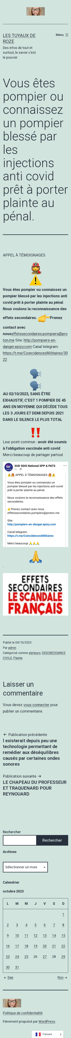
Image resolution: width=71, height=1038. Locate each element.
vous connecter (36, 705)
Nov (63, 977)
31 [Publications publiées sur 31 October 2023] (17, 967)
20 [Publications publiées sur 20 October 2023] (45, 946)
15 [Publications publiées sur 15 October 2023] (63, 935)
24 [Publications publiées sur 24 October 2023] (17, 957)
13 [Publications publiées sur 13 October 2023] (45, 935)
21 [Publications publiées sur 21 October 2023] (54, 946)
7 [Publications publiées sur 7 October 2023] (54, 925)
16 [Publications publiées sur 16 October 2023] (8, 946)
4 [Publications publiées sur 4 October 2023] (26, 925)
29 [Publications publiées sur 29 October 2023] (63, 957)
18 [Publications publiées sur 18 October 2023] (26, 946)
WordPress (46, 1021)
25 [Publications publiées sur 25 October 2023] (26, 957)
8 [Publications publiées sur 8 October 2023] (63, 925)
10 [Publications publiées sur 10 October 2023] (17, 935)
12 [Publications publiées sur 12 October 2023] (35, 935)
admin (12, 648)
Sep (8, 977)
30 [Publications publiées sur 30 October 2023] (8, 967)
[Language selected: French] (47, 1034)
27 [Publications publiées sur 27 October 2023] (45, 957)
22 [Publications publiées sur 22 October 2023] (63, 946)
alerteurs (35, 653)
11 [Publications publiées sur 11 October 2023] (26, 935)
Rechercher (12, 832)
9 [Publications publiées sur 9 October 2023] (8, 935)
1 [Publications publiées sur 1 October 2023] (63, 914)
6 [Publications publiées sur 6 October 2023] (45, 925)
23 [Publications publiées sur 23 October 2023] (8, 957)
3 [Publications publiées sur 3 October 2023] (17, 925)
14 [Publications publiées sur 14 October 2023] (54, 935)
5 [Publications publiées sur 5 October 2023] (35, 925)
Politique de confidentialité (23, 1013)
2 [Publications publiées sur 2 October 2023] (8, 925)
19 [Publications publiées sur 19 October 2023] (35, 946)
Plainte (18, 658)
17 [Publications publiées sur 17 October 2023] (17, 946)
